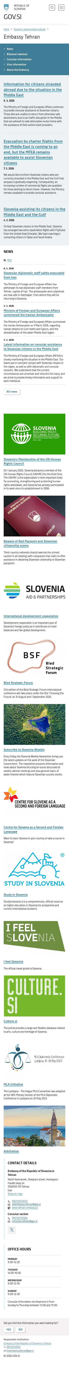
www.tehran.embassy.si (25, 1207)
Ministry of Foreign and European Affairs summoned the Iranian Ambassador (32, 312)
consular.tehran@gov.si (24, 1221)
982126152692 (20, 1201)
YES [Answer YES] (8, 1329)
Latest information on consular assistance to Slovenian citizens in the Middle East (33, 346)
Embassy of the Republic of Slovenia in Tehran (27, 1343)
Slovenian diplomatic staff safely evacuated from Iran (34, 275)
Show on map (15, 1193)
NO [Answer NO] (20, 1329)
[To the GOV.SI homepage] (18, 12)
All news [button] (11, 391)
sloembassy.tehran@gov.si (26, 1204)
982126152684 (20, 1218)
